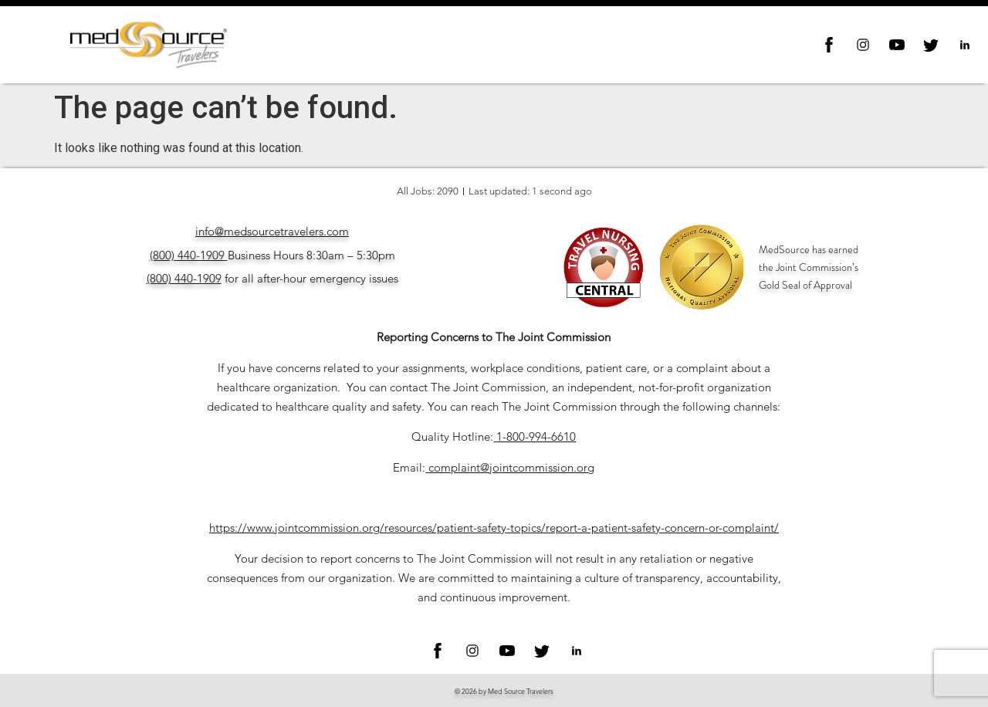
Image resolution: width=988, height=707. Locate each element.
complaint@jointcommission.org (511, 467)
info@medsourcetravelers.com (272, 231)
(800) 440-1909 (187, 255)
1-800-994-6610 (536, 436)
